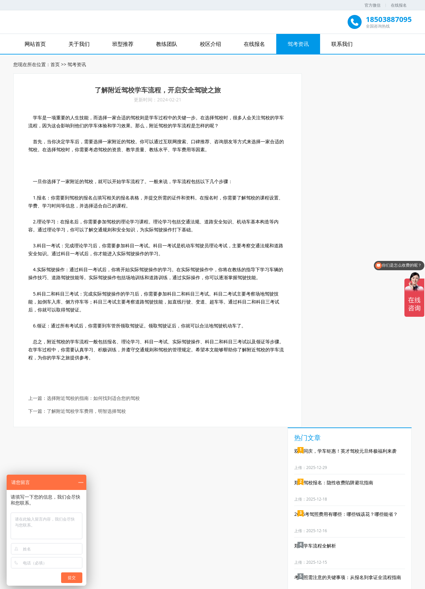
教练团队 (166, 44)
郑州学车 (236, 561)
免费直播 (189, 507)
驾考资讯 (298, 44)
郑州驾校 (216, 561)
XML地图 (294, 583)
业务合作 (378, 507)
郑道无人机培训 (263, 561)
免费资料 (236, 507)
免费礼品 (330, 507)
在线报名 (399, 5)
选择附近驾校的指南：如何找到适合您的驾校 (93, 400)
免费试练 (94, 507)
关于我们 (79, 44)
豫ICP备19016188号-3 (260, 583)
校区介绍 (210, 44)
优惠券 (284, 507)
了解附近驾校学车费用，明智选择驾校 (86, 413)
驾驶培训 (196, 561)
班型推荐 (122, 44)
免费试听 (141, 507)
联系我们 (342, 44)
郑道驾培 (176, 561)
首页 (55, 63)
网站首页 (35, 44)
